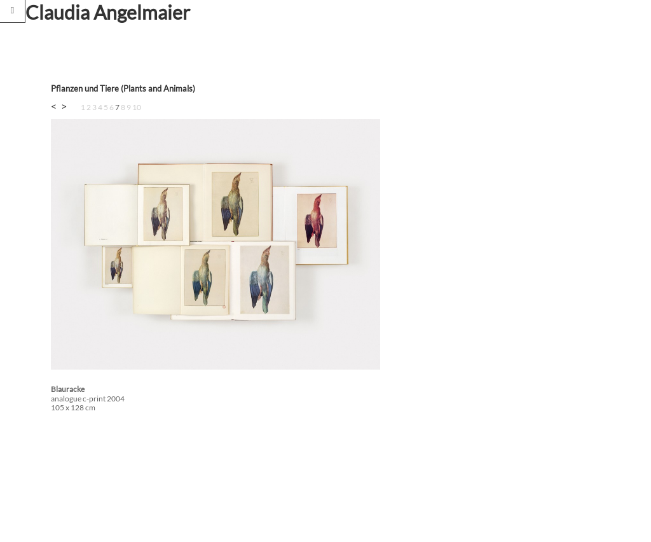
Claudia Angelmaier (107, 12)
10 (136, 107)
